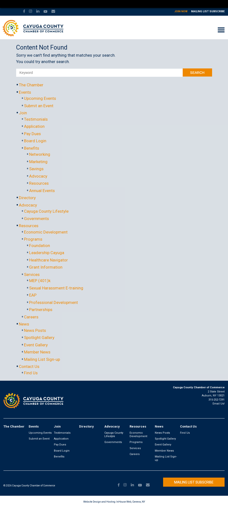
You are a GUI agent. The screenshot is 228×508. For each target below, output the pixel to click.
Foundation (39, 245)
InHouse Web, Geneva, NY (130, 501)
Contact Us (29, 366)
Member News (37, 352)
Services (32, 274)
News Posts (35, 330)
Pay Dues (32, 133)
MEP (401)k (39, 280)
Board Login (35, 140)
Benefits (31, 148)
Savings (36, 168)
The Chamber (31, 84)
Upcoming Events (40, 98)
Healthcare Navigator (48, 260)
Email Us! (219, 403)
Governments (36, 218)
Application (34, 126)
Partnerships (40, 309)
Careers (31, 316)
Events (25, 92)
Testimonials (36, 119)
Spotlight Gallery (39, 337)
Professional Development (53, 302)
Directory (27, 197)
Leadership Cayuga (46, 252)
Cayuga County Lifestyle (46, 211)
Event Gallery (36, 344)
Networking (39, 154)
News (24, 324)
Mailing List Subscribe (208, 11)
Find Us (31, 372)
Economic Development (46, 232)
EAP (32, 295)
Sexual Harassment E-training (56, 288)
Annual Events (42, 190)
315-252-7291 (216, 399)
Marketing (38, 161)
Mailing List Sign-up (42, 359)
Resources (39, 183)
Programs (33, 239)
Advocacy (38, 176)
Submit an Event (38, 105)
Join (23, 112)
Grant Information (45, 267)
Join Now (181, 11)
